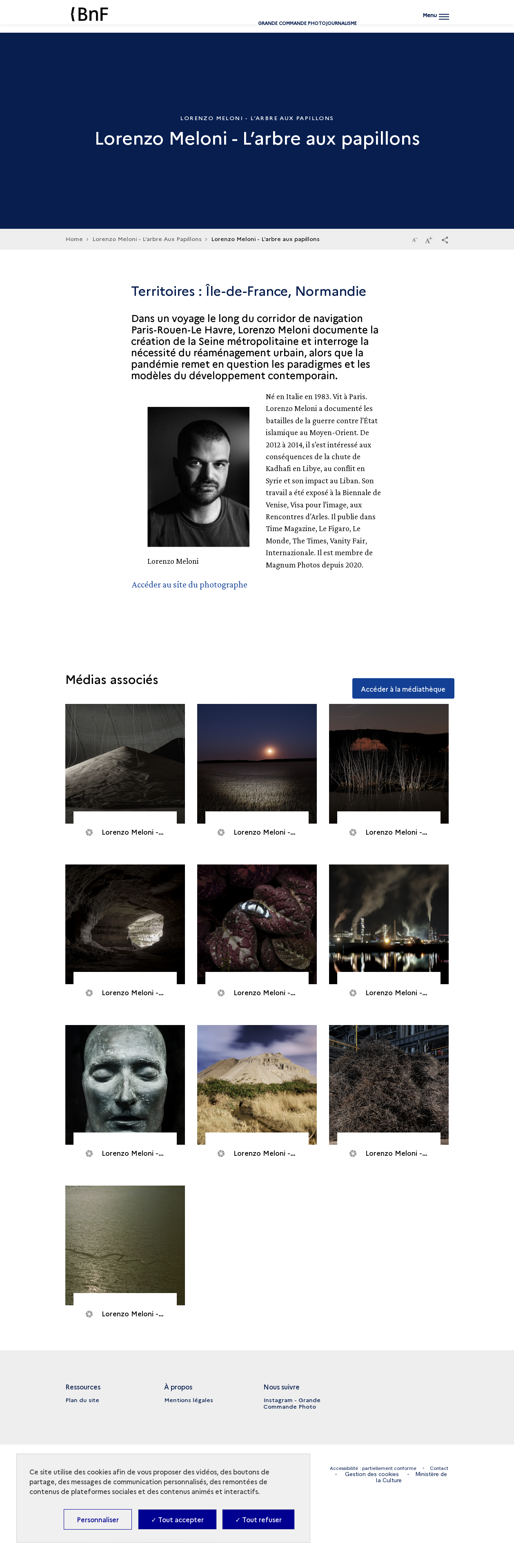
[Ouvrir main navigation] (434, 22)
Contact (346, 1474)
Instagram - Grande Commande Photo (291, 1403)
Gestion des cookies (400, 1474)
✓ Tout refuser (258, 1519)
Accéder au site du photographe (193, 584)
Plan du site (82, 1400)
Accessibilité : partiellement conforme (383, 1468)
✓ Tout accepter (177, 1519)
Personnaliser (98, 1519)
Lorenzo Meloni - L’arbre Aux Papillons (147, 239)
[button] (444, 239)
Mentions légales (188, 1400)
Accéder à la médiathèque (394, 678)
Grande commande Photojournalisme (257, 25)
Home (74, 239)
